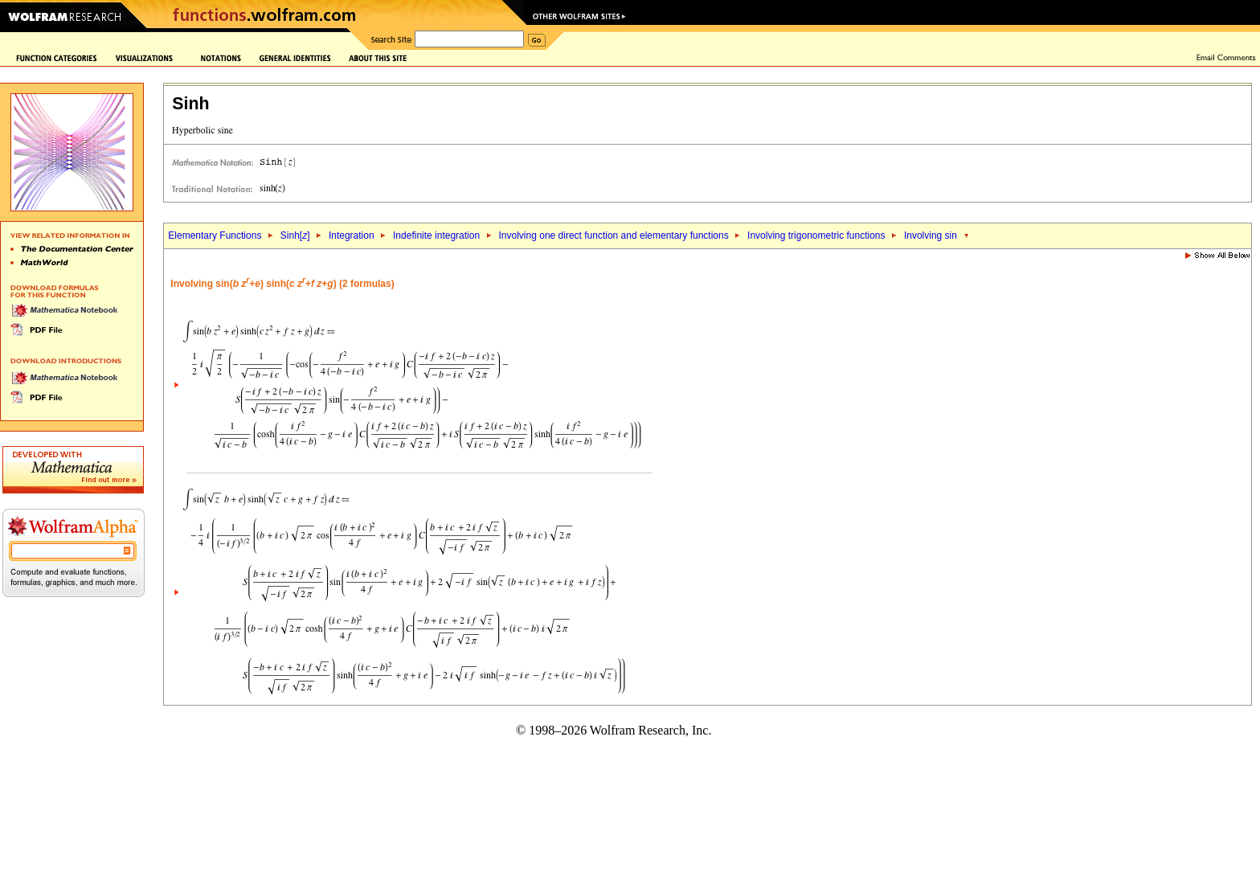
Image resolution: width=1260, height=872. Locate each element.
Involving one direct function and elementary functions (614, 235)
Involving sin (930, 235)
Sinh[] (295, 235)
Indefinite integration (436, 235)
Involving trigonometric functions (816, 235)
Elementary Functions (214, 235)
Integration (351, 235)
